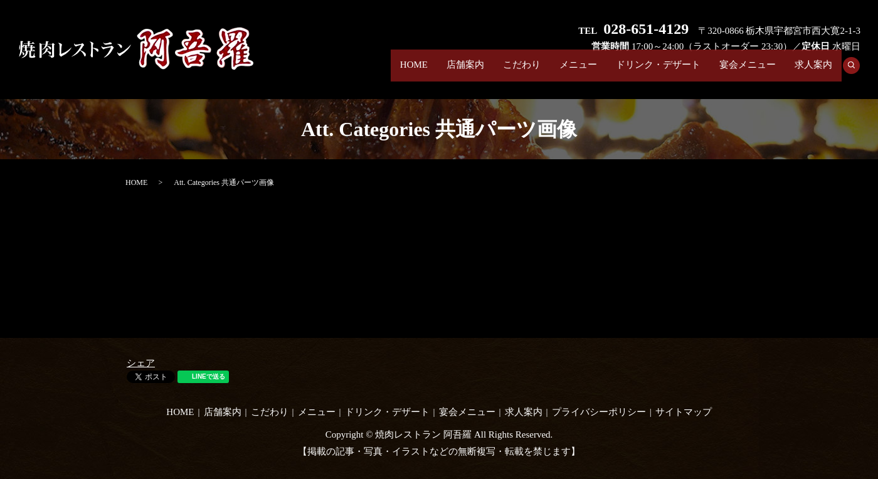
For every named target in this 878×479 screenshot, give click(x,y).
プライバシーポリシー (599, 412)
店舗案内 (465, 71)
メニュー (578, 71)
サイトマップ (683, 412)
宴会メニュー (747, 71)
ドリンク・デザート (658, 71)
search (855, 72)
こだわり (522, 71)
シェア (141, 363)
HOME (414, 71)
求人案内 (813, 71)
